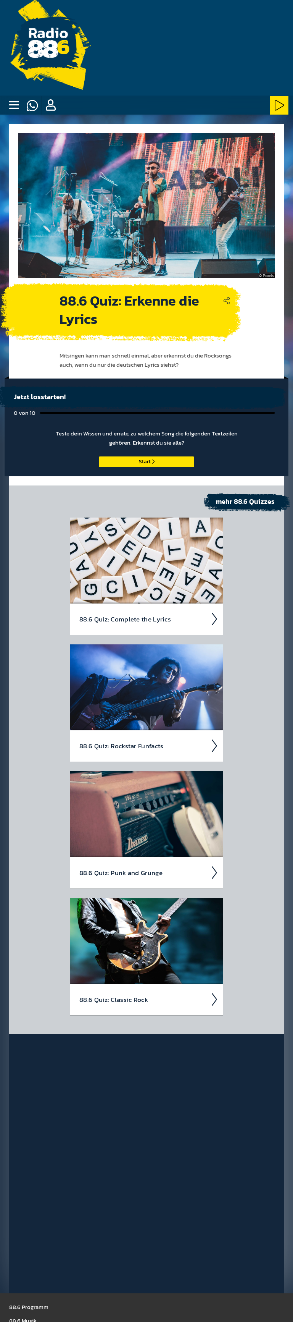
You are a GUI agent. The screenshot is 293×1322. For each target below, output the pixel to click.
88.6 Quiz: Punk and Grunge (148, 873)
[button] (50, 105)
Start (147, 462)
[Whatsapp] (32, 105)
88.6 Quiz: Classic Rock (148, 999)
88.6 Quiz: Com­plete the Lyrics (148, 619)
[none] (14, 105)
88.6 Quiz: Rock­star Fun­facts (148, 746)
